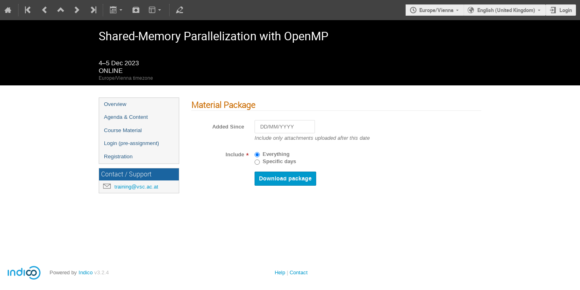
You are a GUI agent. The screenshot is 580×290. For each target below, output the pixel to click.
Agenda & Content (126, 117)
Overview (115, 104)
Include (235, 154)
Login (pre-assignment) (131, 143)
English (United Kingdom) (506, 10)
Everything (276, 154)
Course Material (123, 130)
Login (565, 10)
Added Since (228, 126)
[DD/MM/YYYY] (285, 126)
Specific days (279, 161)
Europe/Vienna (436, 10)
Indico (86, 272)
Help (280, 272)
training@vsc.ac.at (136, 186)
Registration (118, 156)
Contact (299, 272)
